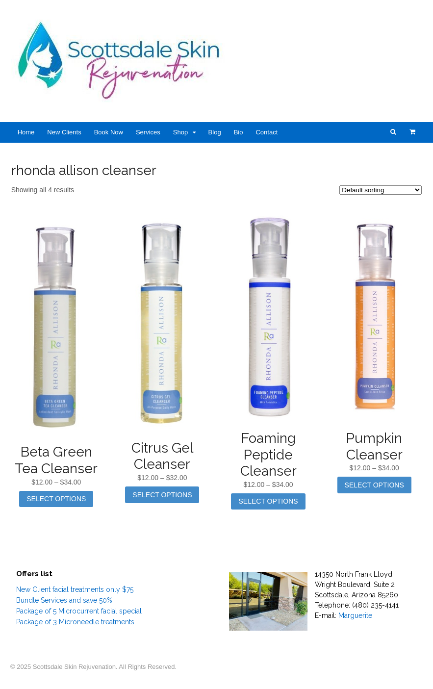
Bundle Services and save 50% (64, 600)
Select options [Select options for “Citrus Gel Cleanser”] (162, 495)
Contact (266, 132)
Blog (214, 132)
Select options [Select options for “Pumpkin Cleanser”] (374, 485)
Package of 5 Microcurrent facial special (79, 611)
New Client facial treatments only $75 (74, 589)
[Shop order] (380, 190)
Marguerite (355, 615)
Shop (180, 132)
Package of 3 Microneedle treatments (75, 622)
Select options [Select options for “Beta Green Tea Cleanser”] (56, 499)
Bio (238, 132)
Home (26, 132)
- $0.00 (412, 131)
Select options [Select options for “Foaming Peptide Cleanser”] (268, 501)
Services (148, 132)
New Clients (64, 132)
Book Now (108, 132)
